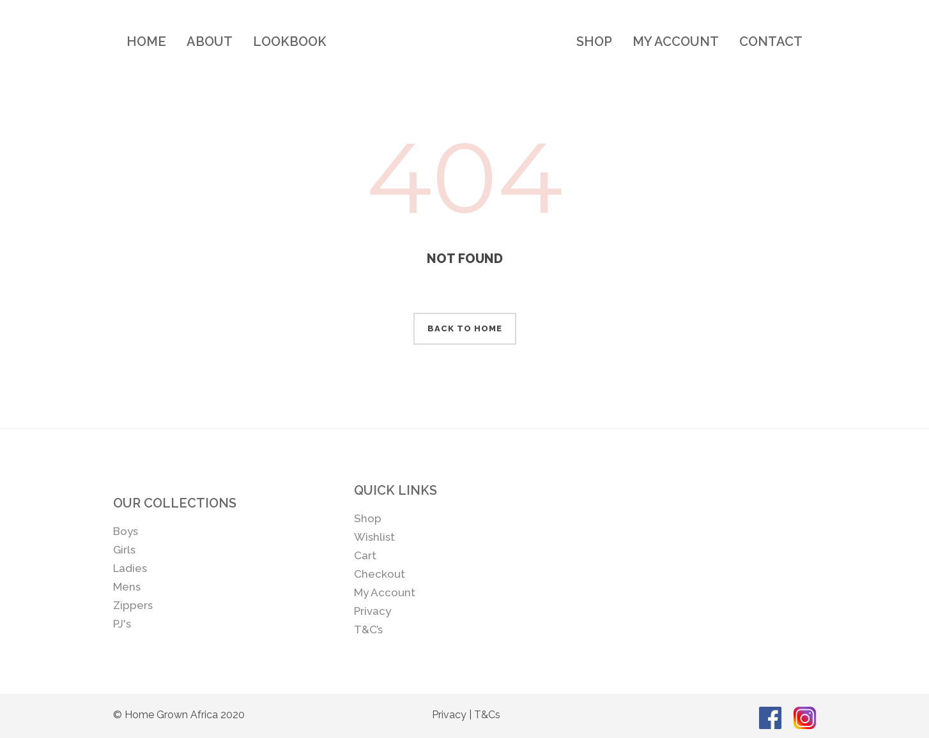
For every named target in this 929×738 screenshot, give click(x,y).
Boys (125, 531)
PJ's (122, 623)
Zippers (133, 605)
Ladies (130, 568)
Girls (124, 549)
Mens (127, 586)
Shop (367, 518)
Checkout (379, 574)
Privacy (372, 611)
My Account (384, 592)
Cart (365, 555)
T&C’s (368, 629)
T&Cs (487, 715)
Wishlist (374, 537)
